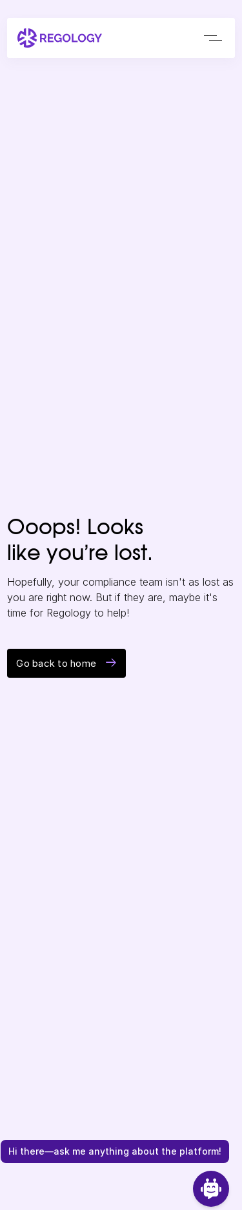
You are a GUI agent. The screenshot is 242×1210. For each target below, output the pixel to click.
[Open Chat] (211, 1189)
